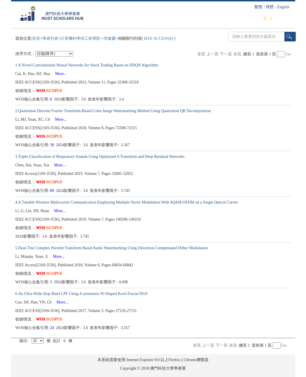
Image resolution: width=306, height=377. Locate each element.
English (283, 7)
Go (288, 54)
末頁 (237, 54)
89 (52, 190)
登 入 (268, 18)
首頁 (36, 38)
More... (59, 74)
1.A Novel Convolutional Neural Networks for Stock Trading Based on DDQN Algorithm (86, 65)
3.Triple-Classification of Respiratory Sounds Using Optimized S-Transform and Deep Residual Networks (100, 156)
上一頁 (212, 54)
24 (52, 328)
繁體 (258, 7)
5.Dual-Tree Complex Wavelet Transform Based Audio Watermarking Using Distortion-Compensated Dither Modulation (111, 248)
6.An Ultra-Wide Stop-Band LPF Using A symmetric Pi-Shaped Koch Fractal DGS (81, 294)
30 (52, 145)
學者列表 (50, 38)
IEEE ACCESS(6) (158, 38)
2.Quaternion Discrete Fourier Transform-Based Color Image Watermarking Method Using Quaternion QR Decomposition (113, 111)
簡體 (270, 7)
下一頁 (226, 54)
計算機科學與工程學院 (81, 38)
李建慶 (110, 38)
